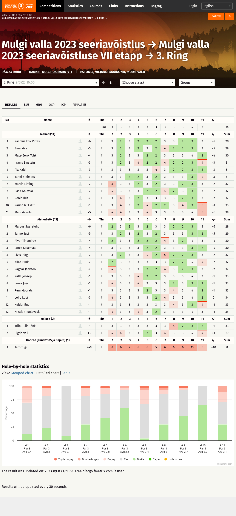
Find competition (22, 15)
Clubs (113, 6)
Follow (216, 16)
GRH (39, 105)
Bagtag (156, 6)
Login (193, 6)
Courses (96, 6)
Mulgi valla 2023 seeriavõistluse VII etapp (105, 50)
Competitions (50, 6)
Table (66, 373)
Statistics (75, 6)
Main (4, 15)
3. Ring (172, 55)
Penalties (79, 105)
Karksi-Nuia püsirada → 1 (50, 72)
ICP (63, 105)
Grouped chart (22, 373)
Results (11, 105)
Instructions (134, 6)
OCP (51, 105)
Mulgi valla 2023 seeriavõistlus (73, 44)
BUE (26, 105)
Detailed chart (47, 373)
